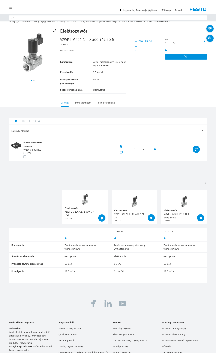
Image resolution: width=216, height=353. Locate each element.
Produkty (25, 25)
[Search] (108, 17)
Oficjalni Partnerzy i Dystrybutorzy (130, 344)
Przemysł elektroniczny (173, 338)
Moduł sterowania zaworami (32, 148)
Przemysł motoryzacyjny (174, 332)
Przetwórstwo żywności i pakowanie (180, 344)
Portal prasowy (120, 350)
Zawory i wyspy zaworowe (44, 25)
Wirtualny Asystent (122, 332)
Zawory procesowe (67, 25)
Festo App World (66, 344)
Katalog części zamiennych (71, 350)
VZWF (130, 25)
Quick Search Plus (67, 338)
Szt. (166, 43)
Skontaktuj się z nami (123, 338)
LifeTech (166, 350)
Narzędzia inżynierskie (69, 332)
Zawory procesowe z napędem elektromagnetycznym (101, 25)
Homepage (14, 25)
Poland (178, 10)
